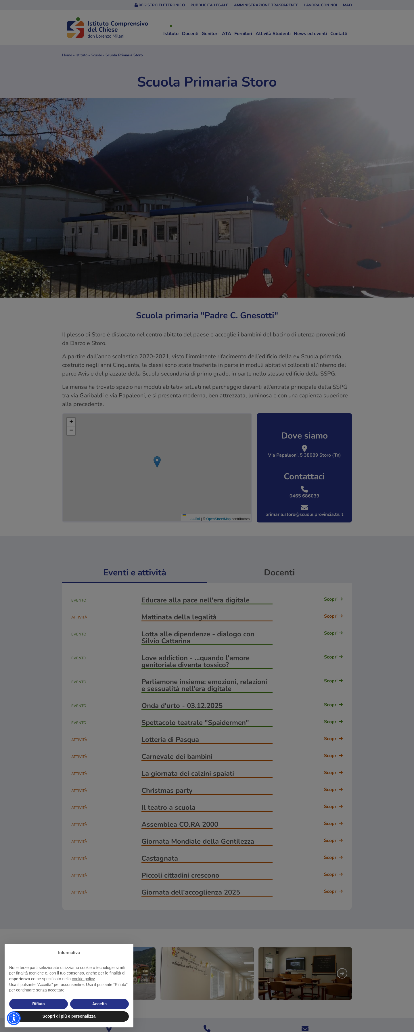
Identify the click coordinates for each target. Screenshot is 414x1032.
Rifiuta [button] (38, 1004)
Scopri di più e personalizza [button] (69, 1016)
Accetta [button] (99, 1004)
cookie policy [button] (83, 979)
